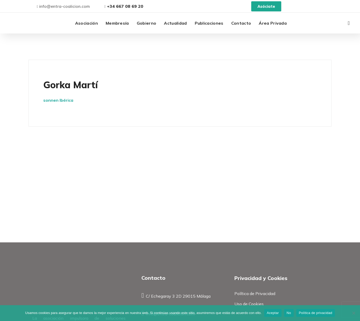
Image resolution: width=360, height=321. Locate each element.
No (289, 313)
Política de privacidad (315, 313)
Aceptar (273, 313)
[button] (349, 23)
